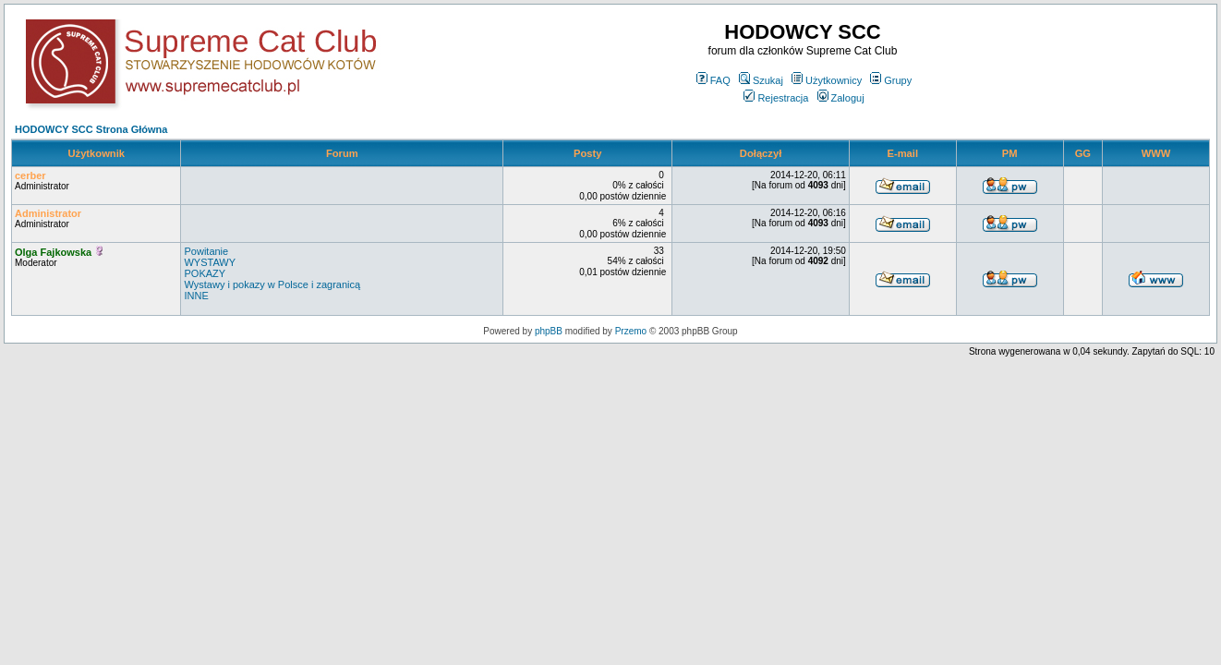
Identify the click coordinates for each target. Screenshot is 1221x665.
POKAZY (204, 273)
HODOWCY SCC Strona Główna (91, 129)
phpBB (548, 331)
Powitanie (206, 251)
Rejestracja (775, 97)
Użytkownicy (827, 80)
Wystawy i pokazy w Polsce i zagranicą (272, 284)
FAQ (713, 80)
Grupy (891, 80)
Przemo (631, 331)
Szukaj (761, 80)
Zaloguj (840, 97)
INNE (196, 295)
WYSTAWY (210, 262)
